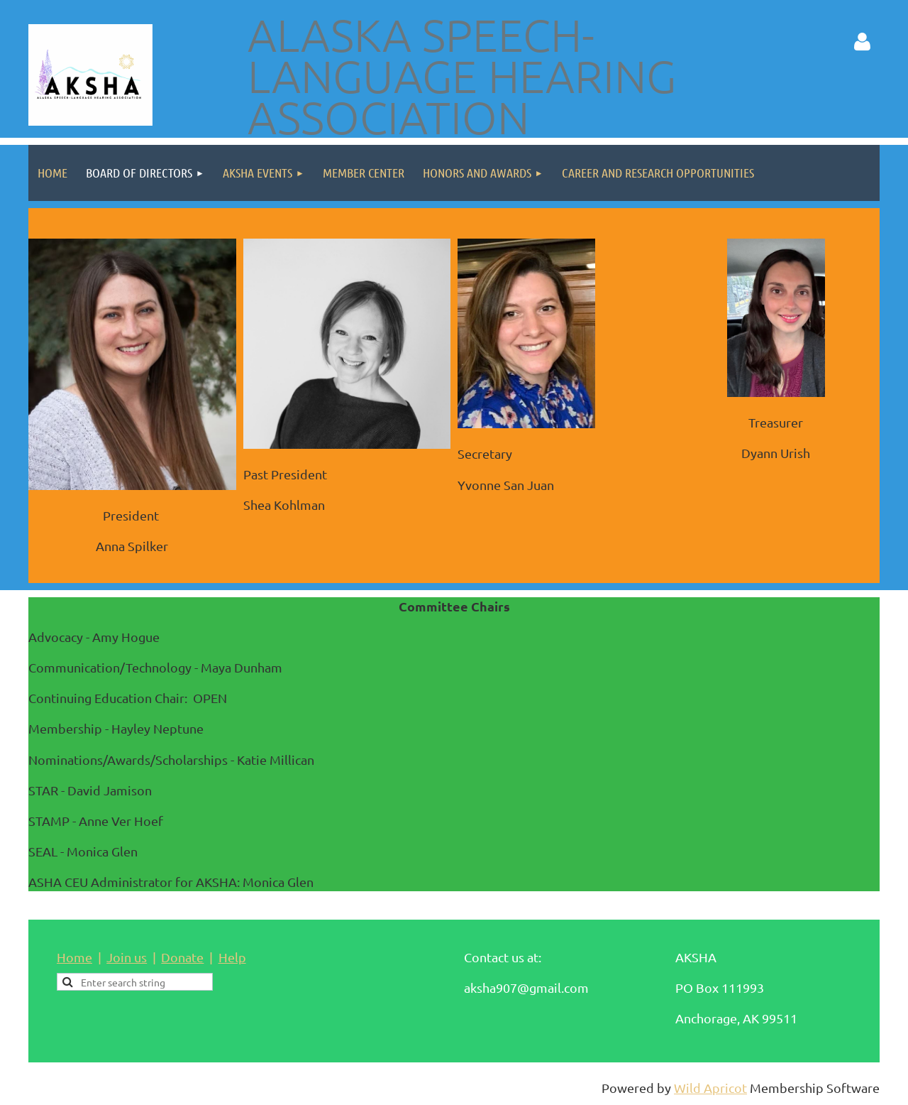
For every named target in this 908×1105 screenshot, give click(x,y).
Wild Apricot (710, 1087)
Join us (126, 956)
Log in (862, 42)
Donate (182, 956)
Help (232, 956)
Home (74, 956)
